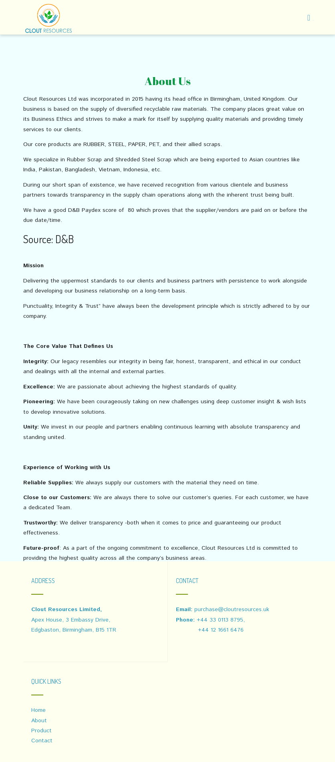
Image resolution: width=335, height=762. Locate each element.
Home (38, 710)
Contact (41, 741)
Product (41, 731)
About (39, 721)
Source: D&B (48, 239)
